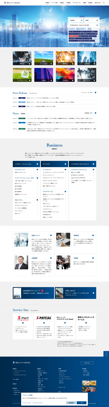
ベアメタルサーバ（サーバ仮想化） (76, 33)
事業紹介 (48, 2)
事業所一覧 (40, 381)
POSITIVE (92, 40)
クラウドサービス (92, 36)
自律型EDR (81, 40)
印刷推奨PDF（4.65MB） (29, 293)
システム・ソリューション (20, 371)
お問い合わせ (97, 2)
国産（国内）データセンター (74, 31)
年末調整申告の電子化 (73, 36)
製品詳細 (15, 388)
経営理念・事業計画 (42, 373)
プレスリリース (61, 387)
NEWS (59, 391)
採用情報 (90, 2)
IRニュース (61, 373)
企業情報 (68, 2)
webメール (16, 394)
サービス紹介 (55, 2)
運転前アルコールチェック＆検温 (90, 33)
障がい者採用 (86, 375)
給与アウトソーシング (73, 40)
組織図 (39, 382)
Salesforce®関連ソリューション (75, 38)
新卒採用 (85, 371)
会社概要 (40, 375)
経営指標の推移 (62, 371)
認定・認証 (40, 385)
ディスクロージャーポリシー (65, 379)
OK (81, 403)
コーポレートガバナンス (64, 377)
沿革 (39, 377)
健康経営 (40, 389)
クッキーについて (27, 402)
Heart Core (16, 390)
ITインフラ (16, 373)
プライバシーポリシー (17, 403)
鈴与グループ (41, 390)
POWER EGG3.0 (17, 392)
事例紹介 (62, 2)
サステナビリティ (77, 2)
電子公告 (61, 382)
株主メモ (61, 381)
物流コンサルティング (83, 36)
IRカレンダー (62, 375)
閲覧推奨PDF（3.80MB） (43, 293)
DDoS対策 (87, 40)
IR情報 (84, 2)
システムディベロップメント (20, 375)
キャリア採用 (86, 373)
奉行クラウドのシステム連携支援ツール (89, 31)
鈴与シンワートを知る (43, 379)
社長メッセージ (41, 371)
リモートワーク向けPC (87, 38)
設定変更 (71, 403)
